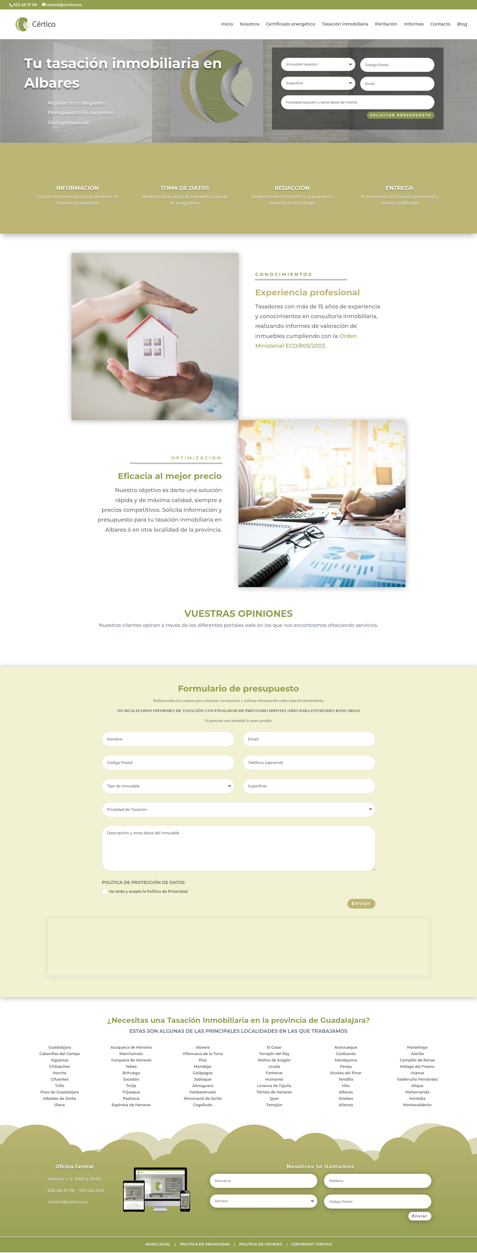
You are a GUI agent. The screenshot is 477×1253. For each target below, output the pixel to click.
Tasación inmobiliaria (345, 24)
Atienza (346, 1105)
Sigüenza (59, 1060)
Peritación (386, 24)
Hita (346, 1086)
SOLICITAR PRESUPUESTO (398, 115)
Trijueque (131, 1092)
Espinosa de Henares (131, 1105)
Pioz (203, 1060)
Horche (60, 1073)
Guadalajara (59, 1048)
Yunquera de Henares (131, 1060)
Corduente (346, 1054)
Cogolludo (202, 1105)
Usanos (417, 1073)
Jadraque (203, 1080)
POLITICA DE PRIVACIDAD (205, 1245)
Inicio (227, 24)
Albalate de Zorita (59, 1099)
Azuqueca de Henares (131, 1048)
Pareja (346, 1067)
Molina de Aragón (274, 1060)
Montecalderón (417, 1105)
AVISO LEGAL (158, 1245)
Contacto (440, 24)
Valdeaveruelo (203, 1092)
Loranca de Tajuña (274, 1086)
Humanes (274, 1080)
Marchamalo (131, 1054)
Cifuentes (60, 1080)
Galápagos (203, 1073)
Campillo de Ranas (417, 1060)
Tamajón (274, 1105)
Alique (417, 1086)
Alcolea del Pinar (346, 1073)
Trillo (59, 1086)
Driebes (346, 1099)
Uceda (274, 1067)
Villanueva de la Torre (203, 1054)
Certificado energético (290, 24)
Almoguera (202, 1086)
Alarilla (417, 1054)
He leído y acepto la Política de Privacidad (145, 892)
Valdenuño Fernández (417, 1080)
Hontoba (417, 1099)
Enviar (361, 904)
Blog (462, 24)
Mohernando (417, 1092)
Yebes (131, 1067)
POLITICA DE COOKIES (260, 1245)
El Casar (274, 1048)
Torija (131, 1086)
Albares (346, 1092)
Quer (274, 1099)
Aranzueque (345, 1048)
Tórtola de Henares (274, 1092)
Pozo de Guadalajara (59, 1092)
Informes (414, 24)
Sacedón (131, 1080)
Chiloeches (59, 1067)
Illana (59, 1105)
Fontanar (274, 1073)
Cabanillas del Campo (59, 1054)
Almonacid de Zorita (203, 1099)
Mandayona (346, 1060)
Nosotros (249, 24)
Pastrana (131, 1099)
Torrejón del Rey (274, 1054)
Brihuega (131, 1073)
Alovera (203, 1048)
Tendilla (346, 1080)
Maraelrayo (417, 1048)
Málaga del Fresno (417, 1067)
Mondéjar (203, 1067)
